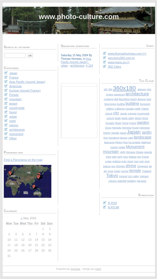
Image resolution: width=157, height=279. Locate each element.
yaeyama (141, 181)
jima (105, 137)
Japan (134, 132)
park (114, 156)
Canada (129, 108)
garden (143, 122)
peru (125, 156)
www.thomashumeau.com (125, 53)
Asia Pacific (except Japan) (76, 60)
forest (125, 123)
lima (125, 142)
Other (13, 138)
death (118, 118)
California (120, 108)
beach (133, 99)
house (135, 127)
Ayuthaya (109, 99)
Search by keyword (17, 47)
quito (124, 161)
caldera (110, 108)
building (132, 103)
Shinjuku (120, 166)
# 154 (89, 65)
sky (105, 171)
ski (150, 166)
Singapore (142, 166)
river (136, 161)
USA (130, 176)
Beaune (141, 99)
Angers (110, 94)
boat (148, 99)
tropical (123, 176)
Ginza (108, 127)
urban (64, 65)
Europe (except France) (25, 90)
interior (107, 132)
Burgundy (145, 104)
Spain (117, 171)
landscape (142, 137)
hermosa (126, 127)
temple (135, 170)
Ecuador (110, 123)
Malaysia (146, 142)
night (122, 152)
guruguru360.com (119, 57)
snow (111, 171)
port (139, 156)
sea (113, 166)
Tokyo (112, 175)
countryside (143, 113)
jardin (147, 132)
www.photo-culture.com (79, 16)
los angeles (134, 142)
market (114, 147)
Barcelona (124, 99)
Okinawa (130, 152)
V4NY (98, 269)
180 (105, 89)
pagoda (148, 152)
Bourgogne (110, 104)
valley (136, 176)
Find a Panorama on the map (23, 159)
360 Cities (114, 66)
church (108, 113)
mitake (121, 147)
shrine (130, 166)
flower (118, 123)
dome (145, 118)
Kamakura (113, 137)
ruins (147, 161)
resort (130, 161)
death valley (127, 118)
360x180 (124, 88)
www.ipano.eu (117, 62)
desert (138, 118)
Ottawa (139, 152)
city (116, 113)
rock (141, 161)
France (132, 123)
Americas (15, 86)
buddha (121, 104)
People (13, 94)
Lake (130, 137)
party (120, 156)
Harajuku (116, 127)
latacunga (109, 142)
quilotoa (116, 161)
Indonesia (144, 127)
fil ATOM (113, 207)
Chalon (145, 108)
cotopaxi (132, 113)
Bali (116, 99)
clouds (123, 113)
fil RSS (112, 203)
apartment (119, 94)
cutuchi (110, 118)
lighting (119, 142)
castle (137, 108)
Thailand (146, 171)
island (123, 132)
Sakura (107, 166)
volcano (113, 181)
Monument (135, 147)
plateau (133, 156)
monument (16, 134)
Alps (148, 89)
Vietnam (144, 176)
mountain (111, 151)
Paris (108, 156)
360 (110, 89)
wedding (131, 181)
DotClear (75, 269)
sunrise (124, 171)
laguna (123, 137)
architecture (137, 93)
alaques (141, 89)
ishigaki (115, 132)
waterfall (121, 181)
